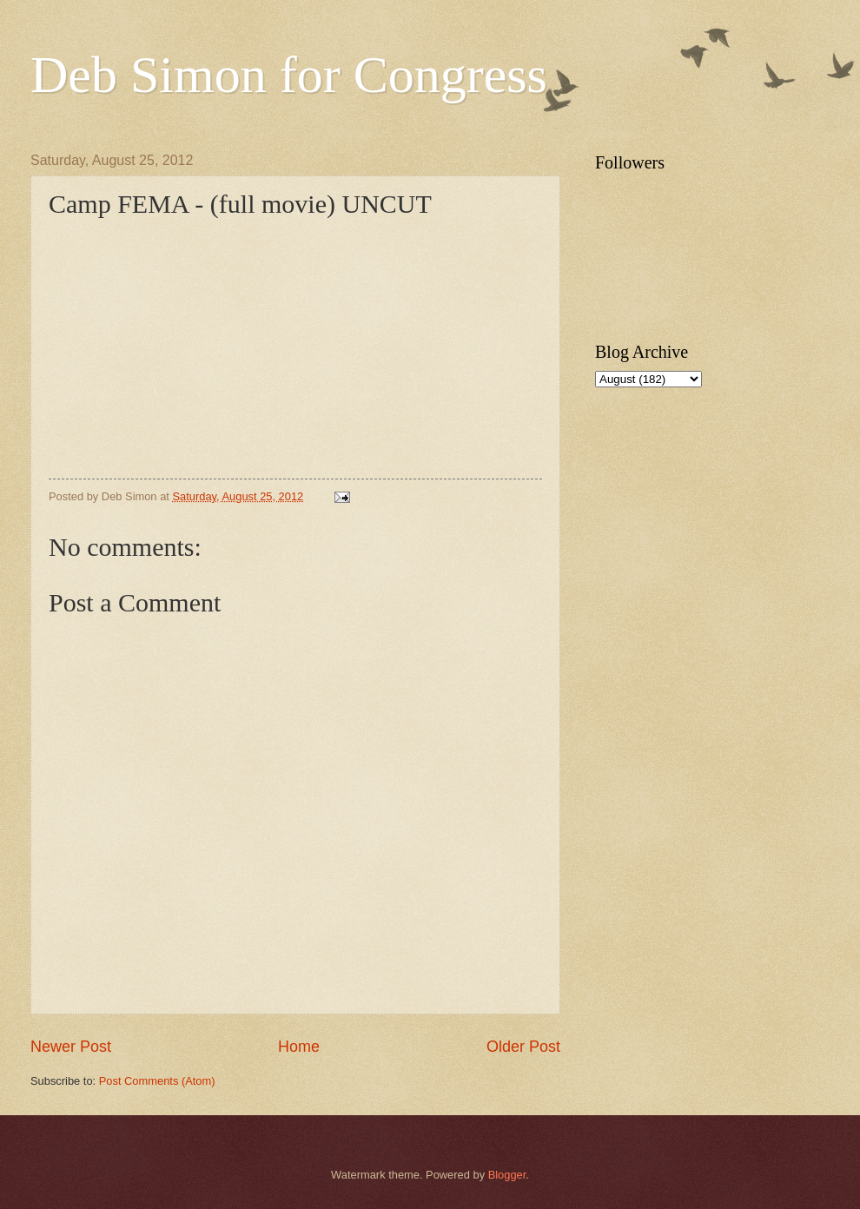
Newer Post (70, 1046)
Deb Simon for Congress (288, 74)
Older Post (523, 1046)
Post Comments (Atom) (157, 1080)
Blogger (507, 1174)
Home (299, 1046)
